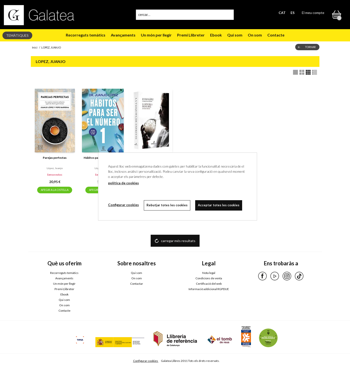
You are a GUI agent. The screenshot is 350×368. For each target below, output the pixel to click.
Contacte (275, 35)
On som (255, 35)
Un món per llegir (156, 35)
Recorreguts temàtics (85, 35)
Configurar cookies (145, 361)
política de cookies (123, 183)
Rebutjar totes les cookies (167, 205)
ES (292, 13)
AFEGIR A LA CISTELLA (54, 189)
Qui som (234, 35)
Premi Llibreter (191, 35)
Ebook (216, 35)
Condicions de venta (208, 278)
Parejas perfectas (55, 157)
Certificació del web (209, 283)
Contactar (136, 283)
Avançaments (123, 35)
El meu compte (313, 13)
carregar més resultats (178, 241)
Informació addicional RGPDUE (209, 289)
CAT (282, 13)
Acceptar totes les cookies (218, 205)
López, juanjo (55, 168)
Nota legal (208, 273)
